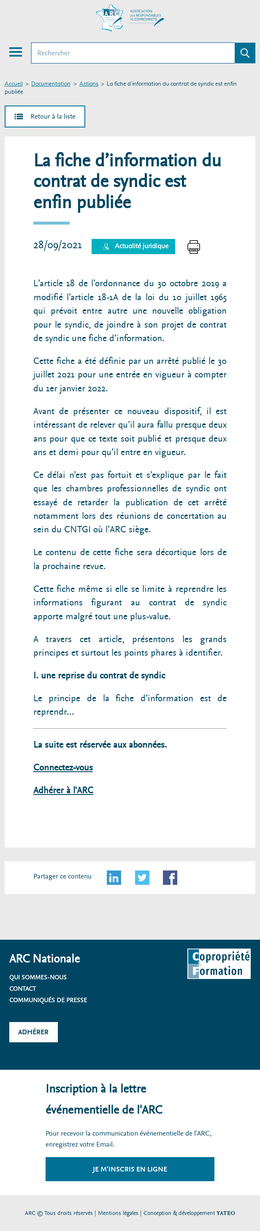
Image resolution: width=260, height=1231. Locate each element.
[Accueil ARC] (130, 18)
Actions (88, 84)
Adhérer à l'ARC (63, 790)
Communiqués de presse (48, 1000)
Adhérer (33, 1032)
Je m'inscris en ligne (130, 1169)
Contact (22, 988)
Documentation (50, 84)
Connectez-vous (63, 767)
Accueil (14, 84)
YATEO (226, 1213)
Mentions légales (118, 1213)
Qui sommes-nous (38, 977)
